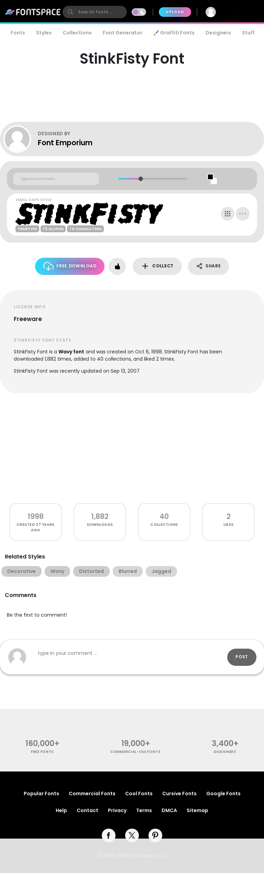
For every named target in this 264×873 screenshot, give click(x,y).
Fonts (18, 32)
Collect (157, 266)
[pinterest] (155, 835)
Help (61, 810)
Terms (144, 810)
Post (241, 657)
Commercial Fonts (92, 793)
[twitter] (132, 835)
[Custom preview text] (56, 179)
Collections (77, 32)
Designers (218, 32)
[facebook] (109, 835)
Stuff (248, 32)
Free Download (70, 266)
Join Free (242, 11)
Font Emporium (65, 143)
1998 (36, 516)
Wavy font (71, 351)
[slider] (141, 179)
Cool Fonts (139, 793)
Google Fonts (223, 793)
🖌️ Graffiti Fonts (174, 32)
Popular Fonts (41, 793)
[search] (95, 12)
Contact (87, 810)
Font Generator (122, 32)
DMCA (169, 810)
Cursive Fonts (179, 793)
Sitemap (197, 810)
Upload (175, 11)
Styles (44, 32)
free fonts (42, 751)
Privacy (117, 810)
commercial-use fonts (135, 751)
